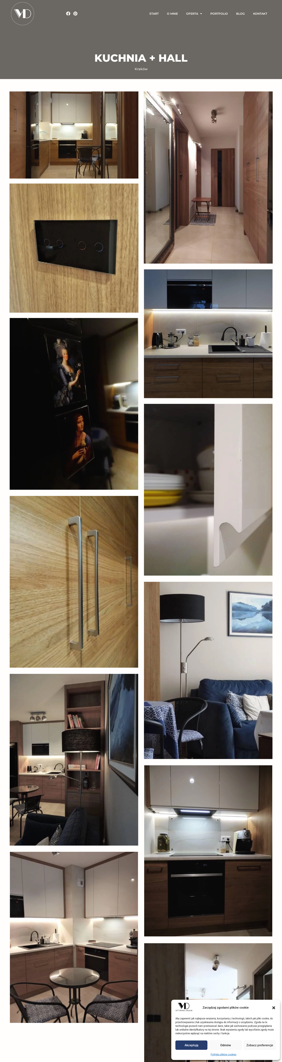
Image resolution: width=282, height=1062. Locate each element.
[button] (274, 1008)
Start (154, 14)
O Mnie (172, 14)
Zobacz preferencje (259, 1045)
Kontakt (260, 14)
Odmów (225, 1045)
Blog (240, 14)
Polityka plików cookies (223, 1054)
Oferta (194, 13)
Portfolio (219, 14)
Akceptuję (191, 1045)
